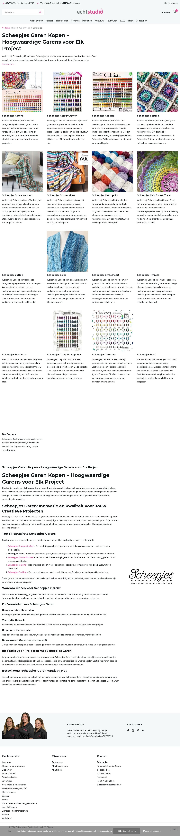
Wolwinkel (7, 818)
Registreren (57, 762)
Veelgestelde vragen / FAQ (14, 788)
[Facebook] (128, 730)
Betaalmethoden (9, 777)
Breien (5, 799)
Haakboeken (62, 21)
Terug (6, 28)
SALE (122, 21)
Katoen (5, 814)
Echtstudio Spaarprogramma (15, 811)
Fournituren (112, 21)
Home (14, 28)
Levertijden (7, 781)
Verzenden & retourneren (14, 784)
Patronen (75, 21)
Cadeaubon (141, 21)
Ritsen (130, 21)
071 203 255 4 (107, 781)
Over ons (6, 762)
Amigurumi (99, 21)
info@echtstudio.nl (113, 784)
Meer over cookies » (152, 831)
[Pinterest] (138, 730)
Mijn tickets (57, 770)
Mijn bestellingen (60, 766)
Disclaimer (7, 770)
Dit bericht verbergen (127, 831)
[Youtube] (143, 730)
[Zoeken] (23, 12)
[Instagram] (133, 730)
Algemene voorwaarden (13, 766)
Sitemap (6, 796)
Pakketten (87, 21)
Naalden (49, 21)
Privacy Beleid (8, 773)
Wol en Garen (36, 21)
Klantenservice (171, 3)
